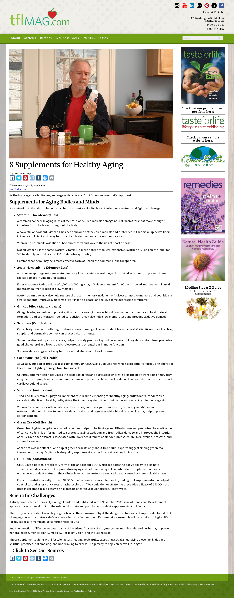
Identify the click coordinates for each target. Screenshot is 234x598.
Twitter (214, 5)
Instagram (177, 5)
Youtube (184, 5)
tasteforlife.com (17, 189)
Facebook (221, 5)
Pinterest (206, 5)
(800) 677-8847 (215, 28)
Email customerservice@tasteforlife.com (199, 5)
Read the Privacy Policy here (85, 591)
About (15, 38)
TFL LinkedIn (192, 5)
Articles (30, 38)
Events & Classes (95, 38)
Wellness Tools (67, 38)
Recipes (46, 38)
